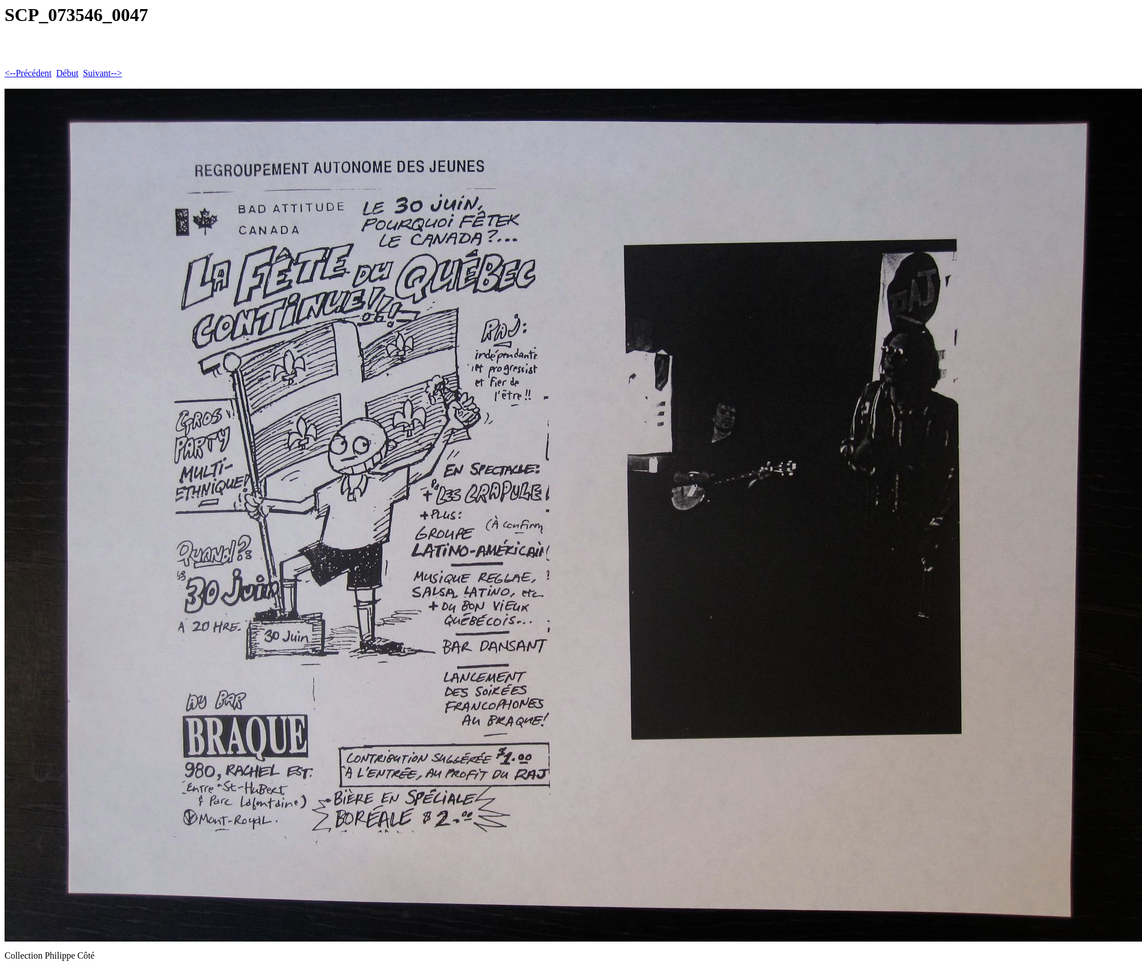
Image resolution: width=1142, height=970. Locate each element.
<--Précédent (28, 73)
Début (67, 73)
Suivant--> (102, 73)
